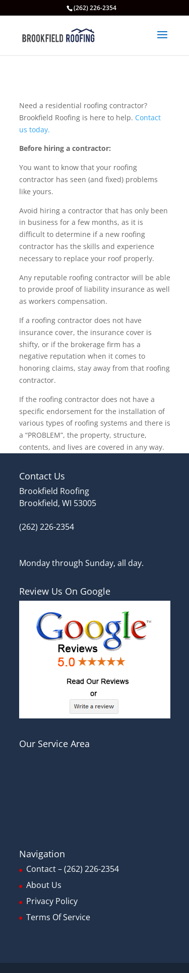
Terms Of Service (58, 917)
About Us (43, 884)
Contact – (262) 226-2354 (72, 868)
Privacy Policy (52, 901)
